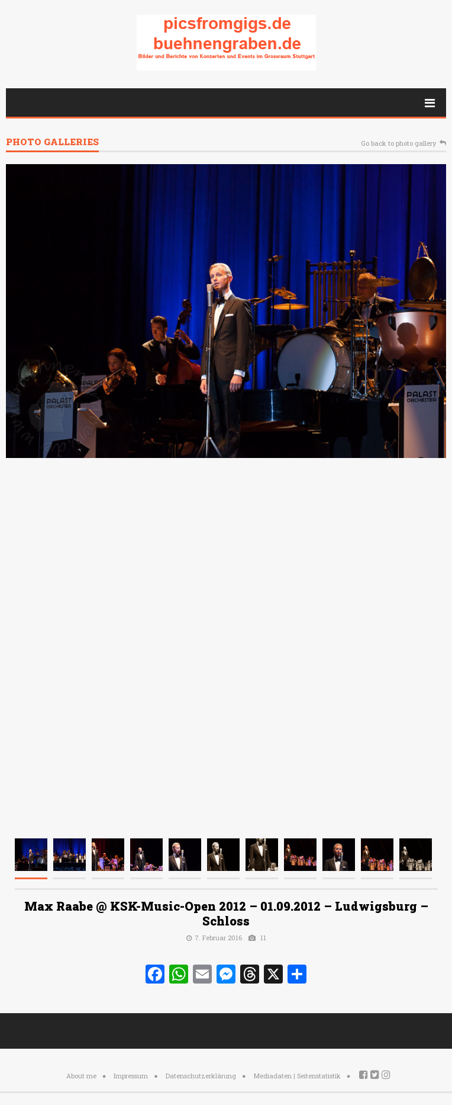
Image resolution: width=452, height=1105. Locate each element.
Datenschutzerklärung (201, 1075)
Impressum (131, 1075)
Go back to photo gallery (398, 144)
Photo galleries (52, 142)
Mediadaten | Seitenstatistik (297, 1075)
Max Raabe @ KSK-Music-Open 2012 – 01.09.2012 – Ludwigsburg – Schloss (226, 913)
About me (81, 1075)
